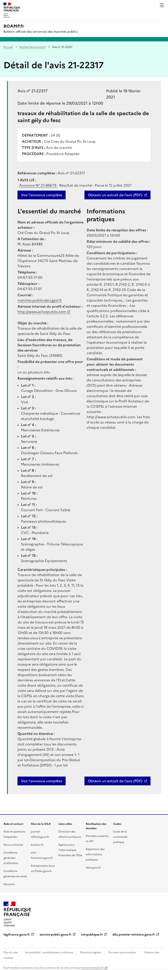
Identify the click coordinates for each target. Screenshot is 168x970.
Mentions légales (90, 952)
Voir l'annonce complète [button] (41, 781)
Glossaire (9, 884)
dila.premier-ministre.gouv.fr (133, 934)
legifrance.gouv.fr (17, 934)
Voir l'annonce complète (41, 195)
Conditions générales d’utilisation (11, 858)
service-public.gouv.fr (56, 934)
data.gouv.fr (93, 868)
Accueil (8, 47)
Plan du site (11, 952)
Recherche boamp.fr (32, 47)
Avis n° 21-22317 (33, 91)
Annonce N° (38, 185)
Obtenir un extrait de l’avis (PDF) (115, 195)
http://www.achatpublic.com (42, 311)
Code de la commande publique (120, 837)
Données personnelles (122, 952)
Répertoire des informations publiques (95, 854)
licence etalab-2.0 (92, 968)
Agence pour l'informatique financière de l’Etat (70, 850)
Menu (162, 5)
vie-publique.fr (92, 934)
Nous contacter (13, 845)
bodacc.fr (37, 845)
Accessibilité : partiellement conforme (49, 952)
